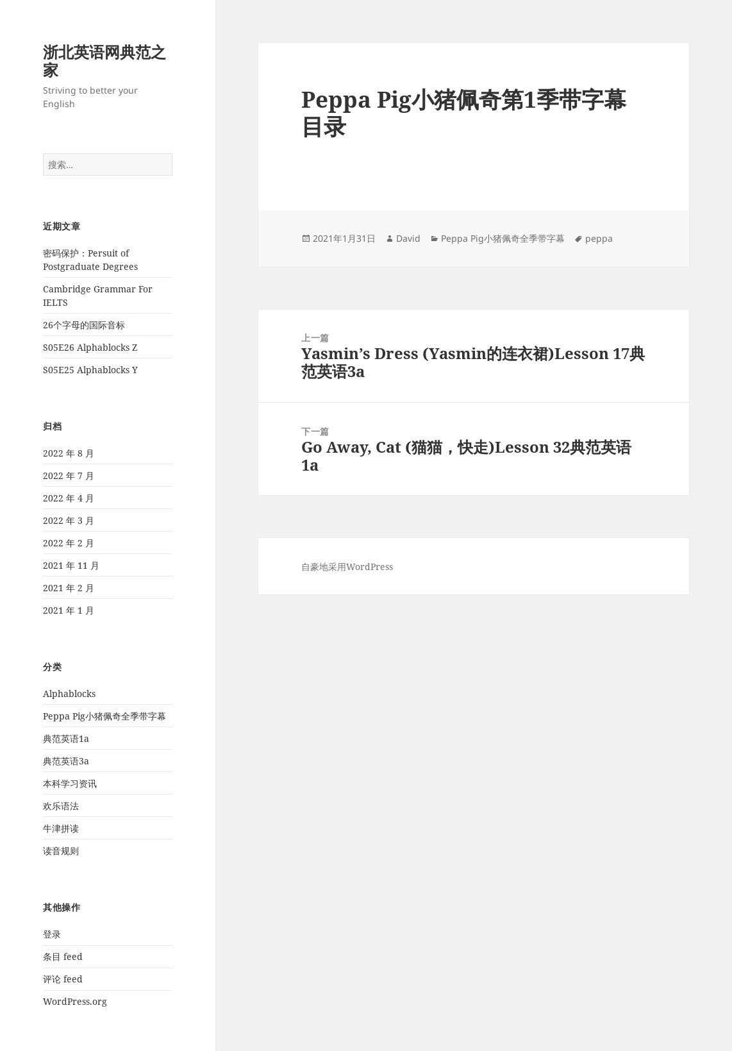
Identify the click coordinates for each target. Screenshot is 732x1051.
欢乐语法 (61, 806)
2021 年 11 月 (71, 565)
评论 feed (63, 979)
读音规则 (61, 851)
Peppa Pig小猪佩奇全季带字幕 (104, 716)
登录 (52, 934)
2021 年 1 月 (68, 610)
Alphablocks (69, 693)
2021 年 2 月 (68, 588)
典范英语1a (66, 738)
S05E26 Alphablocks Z (90, 347)
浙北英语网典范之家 (104, 60)
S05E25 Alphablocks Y (90, 370)
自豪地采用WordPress (347, 566)
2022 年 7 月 (68, 475)
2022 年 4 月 (68, 498)
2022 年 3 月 (68, 520)
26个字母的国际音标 (84, 325)
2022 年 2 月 (68, 543)
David (408, 238)
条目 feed (63, 956)
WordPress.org (75, 1001)
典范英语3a (66, 761)
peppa (599, 238)
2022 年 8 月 (68, 453)
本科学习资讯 (70, 783)
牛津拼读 (61, 828)
